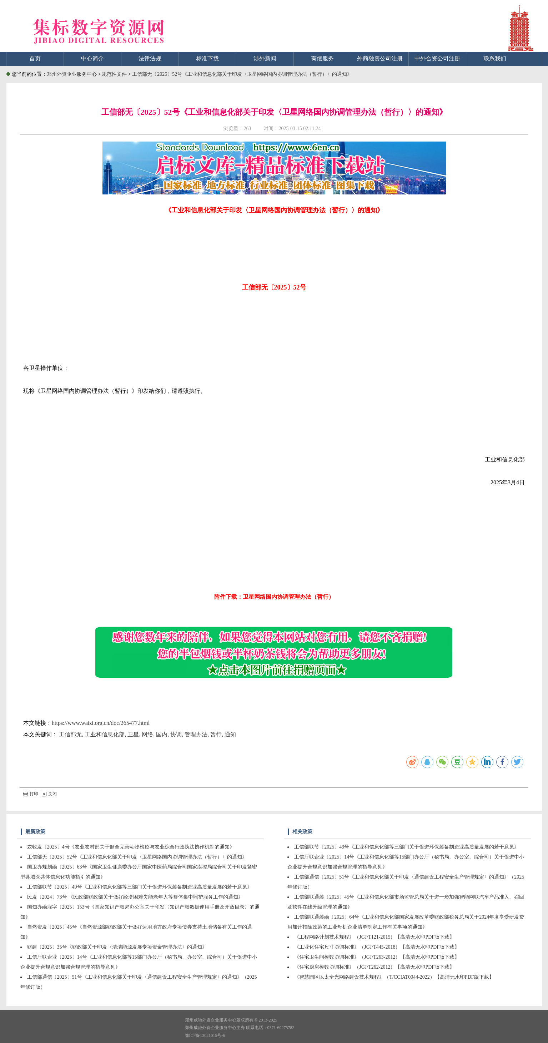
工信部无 (70, 734)
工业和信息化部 (105, 734)
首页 (35, 58)
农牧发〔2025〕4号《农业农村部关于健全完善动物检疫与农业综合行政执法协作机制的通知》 (131, 847)
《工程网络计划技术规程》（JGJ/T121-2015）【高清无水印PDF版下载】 (374, 937)
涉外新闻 (264, 58)
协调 (176, 734)
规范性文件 (115, 74)
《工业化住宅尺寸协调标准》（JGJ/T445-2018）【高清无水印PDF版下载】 (376, 947)
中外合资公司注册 (437, 58)
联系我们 (494, 58)
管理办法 (196, 734)
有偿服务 (322, 58)
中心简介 (92, 58)
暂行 (216, 734)
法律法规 (150, 58)
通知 (230, 734)
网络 (147, 734)
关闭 (49, 793)
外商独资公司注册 (380, 58)
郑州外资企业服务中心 (72, 74)
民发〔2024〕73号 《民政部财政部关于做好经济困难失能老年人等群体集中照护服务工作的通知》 (135, 897)
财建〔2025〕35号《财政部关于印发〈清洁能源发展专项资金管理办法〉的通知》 (117, 947)
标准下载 (207, 58)
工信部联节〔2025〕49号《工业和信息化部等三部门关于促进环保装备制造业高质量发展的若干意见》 (139, 887)
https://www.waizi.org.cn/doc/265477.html (101, 723)
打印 (30, 793)
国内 (161, 734)
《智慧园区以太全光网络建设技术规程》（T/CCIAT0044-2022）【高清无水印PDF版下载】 (394, 977)
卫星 (133, 734)
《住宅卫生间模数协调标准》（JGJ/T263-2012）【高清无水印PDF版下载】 (376, 957)
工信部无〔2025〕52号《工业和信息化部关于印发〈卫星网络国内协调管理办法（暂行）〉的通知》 (242, 74)
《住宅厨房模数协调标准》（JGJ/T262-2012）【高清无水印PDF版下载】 (374, 967)
